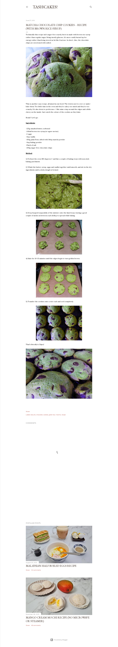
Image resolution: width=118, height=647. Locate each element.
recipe (64, 415)
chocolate (39, 415)
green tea (52, 415)
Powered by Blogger (59, 639)
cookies (45, 415)
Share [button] (28, 411)
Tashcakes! (45, 7)
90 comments (36, 570)
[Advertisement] (59, 500)
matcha (58, 415)
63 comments (36, 625)
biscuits (33, 415)
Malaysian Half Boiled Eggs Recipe (51, 566)
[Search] (90, 6)
